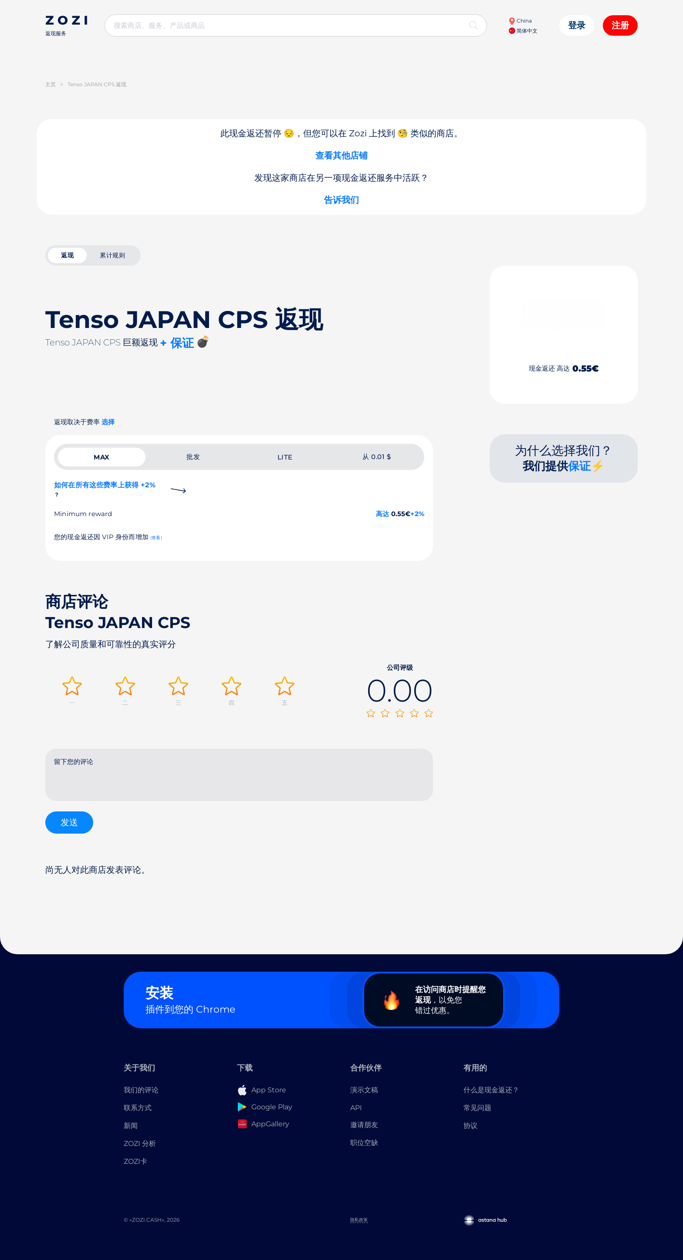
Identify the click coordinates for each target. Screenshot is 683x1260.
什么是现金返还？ (491, 1090)
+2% (417, 514)
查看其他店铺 (341, 155)
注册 (620, 25)
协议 (470, 1126)
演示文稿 (364, 1090)
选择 (108, 422)
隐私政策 (359, 1220)
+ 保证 (177, 343)
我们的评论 (141, 1090)
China (520, 20)
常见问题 (477, 1108)
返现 (67, 255)
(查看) (156, 537)
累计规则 (112, 255)
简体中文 (523, 30)
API (356, 1108)
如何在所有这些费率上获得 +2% (105, 489)
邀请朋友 (364, 1125)
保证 (579, 466)
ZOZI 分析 (140, 1143)
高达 (382, 514)
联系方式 (138, 1108)
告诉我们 (341, 200)
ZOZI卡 (135, 1161)
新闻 (131, 1126)
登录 (576, 25)
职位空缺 (364, 1142)
